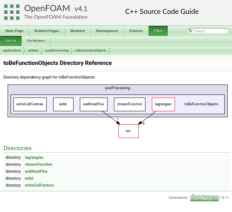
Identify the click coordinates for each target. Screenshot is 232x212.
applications (12, 50)
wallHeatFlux (36, 171)
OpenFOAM (47, 8)
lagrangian (34, 157)
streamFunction (39, 164)
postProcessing (57, 50)
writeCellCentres (39, 185)
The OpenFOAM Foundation (56, 17)
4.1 (83, 8)
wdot (29, 178)
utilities (33, 50)
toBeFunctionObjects (90, 50)
